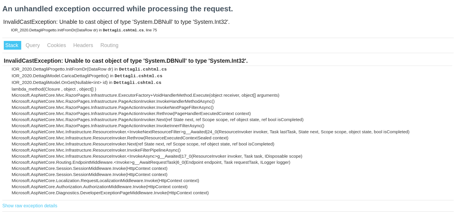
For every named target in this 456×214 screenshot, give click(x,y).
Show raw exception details (29, 205)
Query (33, 45)
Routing (109, 45)
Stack (12, 45)
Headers (84, 45)
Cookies (57, 45)
